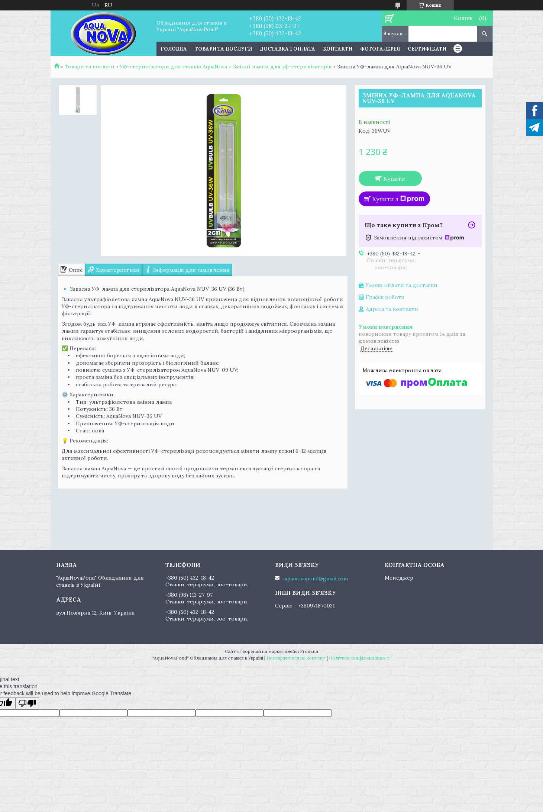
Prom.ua (309, 651)
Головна (174, 49)
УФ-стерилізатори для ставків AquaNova (173, 66)
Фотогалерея (380, 49)
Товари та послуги (223, 49)
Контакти (337, 49)
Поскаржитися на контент (296, 658)
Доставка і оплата (287, 49)
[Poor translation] (27, 703)
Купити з (398, 199)
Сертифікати (427, 49)
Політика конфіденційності (360, 658)
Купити (394, 178)
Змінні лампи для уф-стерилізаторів (282, 66)
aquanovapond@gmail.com (315, 578)
